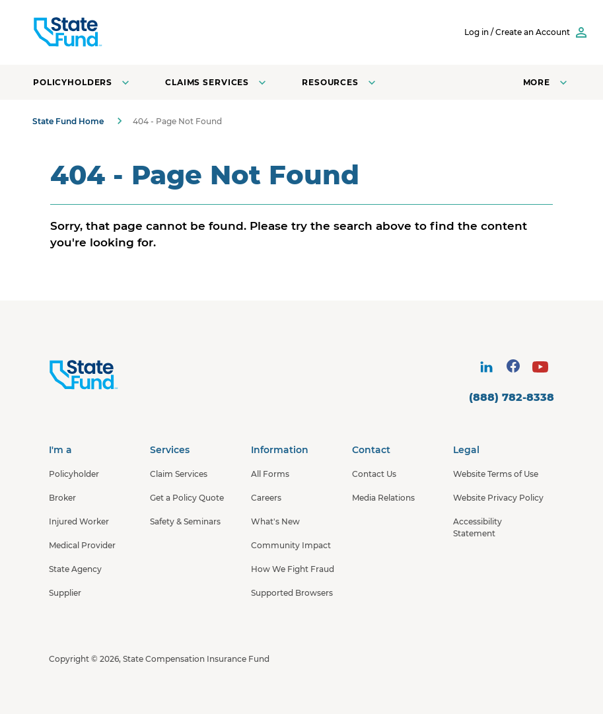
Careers (266, 498)
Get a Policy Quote (187, 498)
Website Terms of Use (495, 474)
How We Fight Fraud (292, 569)
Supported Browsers (292, 593)
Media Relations (383, 498)
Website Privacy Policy (498, 498)
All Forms (270, 474)
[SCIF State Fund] (118, 32)
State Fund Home (68, 121)
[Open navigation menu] (546, 82)
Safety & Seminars (185, 521)
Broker (62, 498)
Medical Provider (82, 545)
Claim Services (178, 474)
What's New (275, 521)
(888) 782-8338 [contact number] (511, 397)
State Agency (75, 569)
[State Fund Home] (118, 375)
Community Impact (291, 545)
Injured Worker (79, 521)
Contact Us (374, 474)
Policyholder (74, 474)
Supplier (65, 593)
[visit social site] (486, 367)
